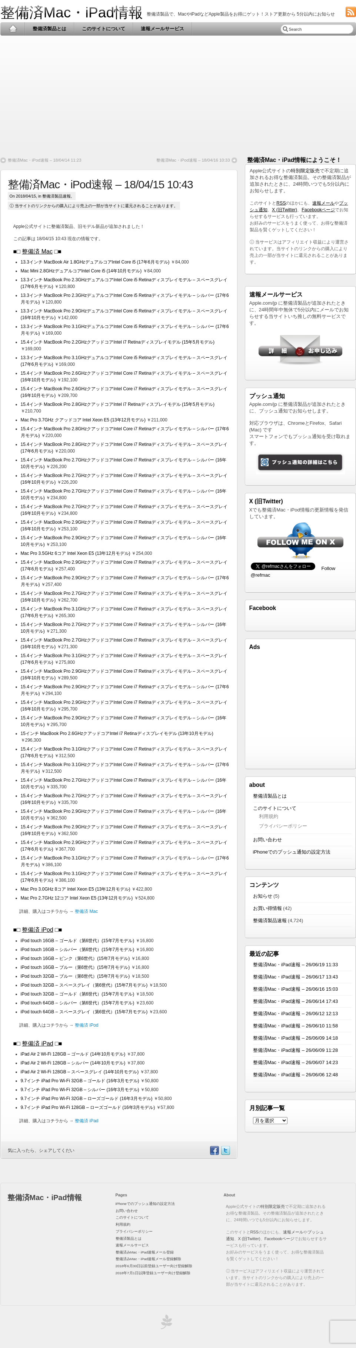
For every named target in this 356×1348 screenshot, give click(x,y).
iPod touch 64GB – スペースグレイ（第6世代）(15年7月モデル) (84, 1011)
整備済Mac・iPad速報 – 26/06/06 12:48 (295, 1074)
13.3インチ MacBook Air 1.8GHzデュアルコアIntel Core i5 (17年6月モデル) (95, 262)
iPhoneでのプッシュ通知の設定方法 (291, 852)
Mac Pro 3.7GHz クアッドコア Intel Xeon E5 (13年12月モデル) (83, 420)
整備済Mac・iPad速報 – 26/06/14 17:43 (295, 1001)
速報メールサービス (162, 29)
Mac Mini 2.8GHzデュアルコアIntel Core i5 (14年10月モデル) (81, 271)
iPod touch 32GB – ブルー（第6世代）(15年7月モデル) (75, 976)
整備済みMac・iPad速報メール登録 (145, 1252)
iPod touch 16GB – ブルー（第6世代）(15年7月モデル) (75, 967)
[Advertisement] (178, 93)
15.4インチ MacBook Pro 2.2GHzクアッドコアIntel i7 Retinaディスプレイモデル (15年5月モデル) (117, 342)
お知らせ (262, 896)
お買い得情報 (267, 908)
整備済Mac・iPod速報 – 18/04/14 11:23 (44, 160)
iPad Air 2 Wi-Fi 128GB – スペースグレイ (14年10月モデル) (80, 1071)
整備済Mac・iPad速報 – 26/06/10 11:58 (295, 1026)
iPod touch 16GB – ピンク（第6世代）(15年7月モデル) (75, 958)
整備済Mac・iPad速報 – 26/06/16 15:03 (295, 989)
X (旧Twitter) (284, 209)
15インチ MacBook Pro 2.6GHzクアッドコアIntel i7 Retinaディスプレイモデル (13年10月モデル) (117, 733)
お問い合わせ (267, 839)
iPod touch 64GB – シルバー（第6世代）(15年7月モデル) (77, 1003)
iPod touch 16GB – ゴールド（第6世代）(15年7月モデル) (77, 940)
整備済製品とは (49, 29)
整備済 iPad (37, 1043)
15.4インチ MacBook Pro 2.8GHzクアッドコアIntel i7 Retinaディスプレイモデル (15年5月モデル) (117, 404)
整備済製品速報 (56, 196)
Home (12, 29)
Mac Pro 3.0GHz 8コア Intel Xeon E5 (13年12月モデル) (75, 889)
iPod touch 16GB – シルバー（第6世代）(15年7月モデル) (77, 949)
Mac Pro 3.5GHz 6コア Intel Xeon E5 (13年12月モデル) (75, 553)
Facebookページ (318, 209)
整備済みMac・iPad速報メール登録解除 (149, 1259)
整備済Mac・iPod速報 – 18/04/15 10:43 (100, 184)
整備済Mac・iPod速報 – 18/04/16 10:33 (193, 160)
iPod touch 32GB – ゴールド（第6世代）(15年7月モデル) (77, 994)
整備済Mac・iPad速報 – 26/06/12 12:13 (295, 1013)
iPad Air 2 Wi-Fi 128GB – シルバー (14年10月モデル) (73, 1063)
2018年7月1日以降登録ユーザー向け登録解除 (153, 1273)
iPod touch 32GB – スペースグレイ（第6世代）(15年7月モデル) (84, 985)
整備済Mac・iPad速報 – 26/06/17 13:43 (295, 977)
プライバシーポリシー (283, 826)
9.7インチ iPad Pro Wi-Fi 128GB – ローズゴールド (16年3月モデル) (88, 1107)
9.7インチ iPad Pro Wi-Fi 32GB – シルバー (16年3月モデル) (80, 1089)
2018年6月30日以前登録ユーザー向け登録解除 (154, 1266)
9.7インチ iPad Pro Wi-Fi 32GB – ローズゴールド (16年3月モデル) (87, 1098)
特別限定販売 (305, 170)
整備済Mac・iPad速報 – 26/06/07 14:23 (295, 1062)
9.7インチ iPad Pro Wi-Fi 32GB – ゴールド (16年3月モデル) (80, 1080)
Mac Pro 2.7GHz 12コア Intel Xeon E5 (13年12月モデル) (77, 898)
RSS (281, 203)
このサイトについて (103, 29)
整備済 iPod (37, 930)
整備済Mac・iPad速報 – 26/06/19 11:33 (295, 964)
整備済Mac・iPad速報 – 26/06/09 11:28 (295, 1050)
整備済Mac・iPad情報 (71, 12)
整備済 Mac (37, 251)
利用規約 (268, 816)
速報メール (323, 203)
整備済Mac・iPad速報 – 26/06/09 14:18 (295, 1038)
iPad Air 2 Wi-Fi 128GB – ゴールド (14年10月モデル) (73, 1054)
